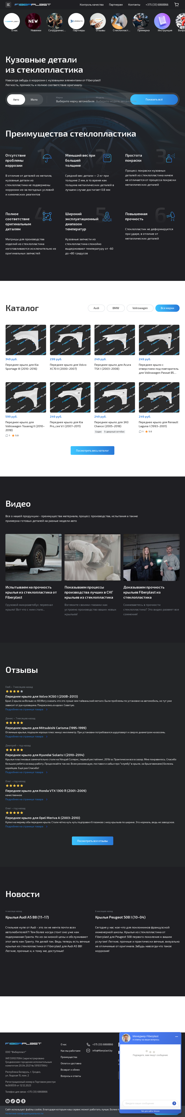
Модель (100, 103)
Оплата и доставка (71, 1063)
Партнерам (116, 4)
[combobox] (67, 105)
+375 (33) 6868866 (157, 4)
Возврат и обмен (70, 1069)
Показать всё (154, 105)
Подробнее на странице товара (24, 711)
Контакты (134, 4)
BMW (116, 313)
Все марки (167, 313)
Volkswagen (140, 313)
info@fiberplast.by (102, 1050)
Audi (96, 313)
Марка (59, 103)
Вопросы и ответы (71, 1076)
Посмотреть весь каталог (92, 452)
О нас (63, 1044)
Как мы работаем (70, 1050)
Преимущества (69, 1057)
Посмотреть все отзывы (92, 842)
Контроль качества (92, 4)
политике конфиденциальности (24, 1113)
